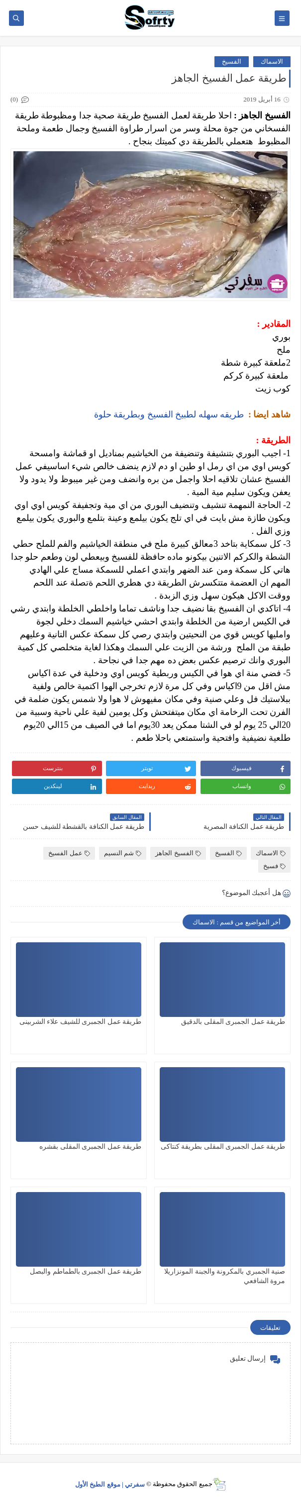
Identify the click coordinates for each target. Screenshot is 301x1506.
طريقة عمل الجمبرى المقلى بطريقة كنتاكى (223, 1146)
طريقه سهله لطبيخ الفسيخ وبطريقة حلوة (169, 414)
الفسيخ (231, 61)
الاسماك (272, 61)
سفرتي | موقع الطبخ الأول (110, 1484)
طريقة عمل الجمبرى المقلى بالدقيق (233, 1021)
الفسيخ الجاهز (178, 853)
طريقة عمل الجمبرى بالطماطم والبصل (85, 1271)
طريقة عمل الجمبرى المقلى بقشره (90, 1146)
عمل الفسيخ (69, 853)
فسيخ (274, 866)
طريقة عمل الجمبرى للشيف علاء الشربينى (80, 1021)
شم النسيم (122, 853)
